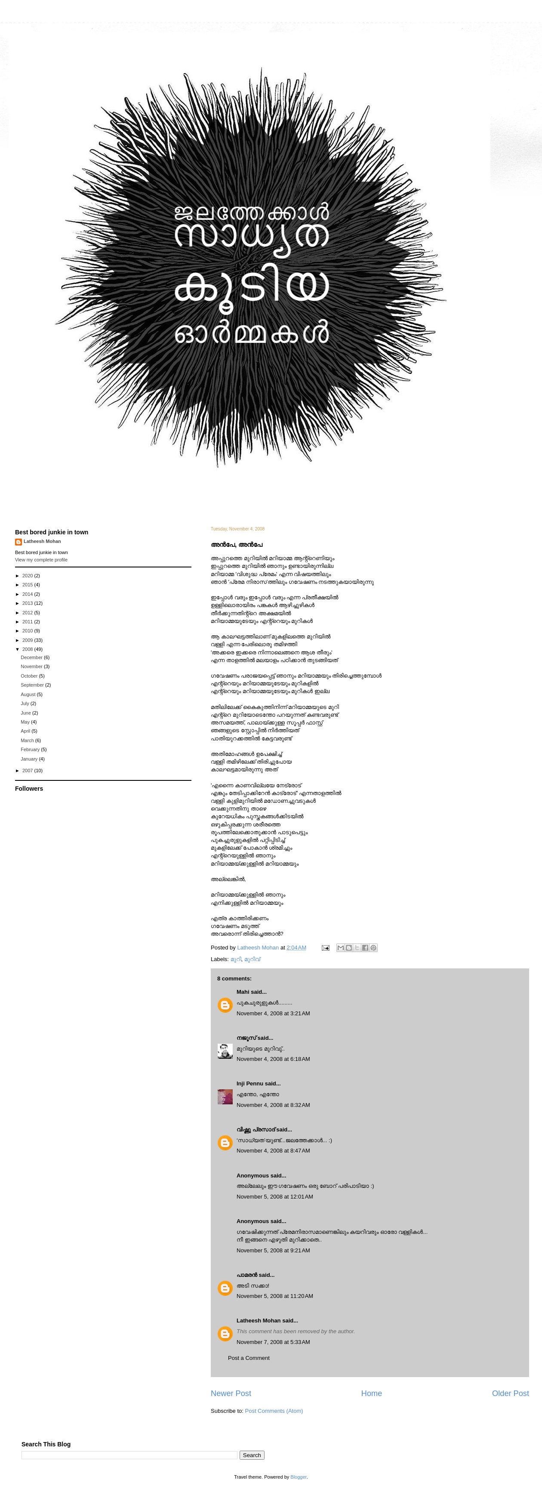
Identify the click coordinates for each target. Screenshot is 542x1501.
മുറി (236, 959)
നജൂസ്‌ (246, 1038)
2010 (28, 630)
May (26, 721)
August (29, 694)
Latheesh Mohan (259, 1320)
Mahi (243, 992)
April (26, 731)
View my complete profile (41, 559)
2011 (28, 621)
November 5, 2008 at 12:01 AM (275, 1196)
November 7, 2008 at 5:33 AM (273, 1342)
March (28, 740)
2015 (28, 584)
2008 (28, 649)
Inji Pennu (250, 1083)
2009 (28, 640)
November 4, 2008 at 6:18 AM (273, 1059)
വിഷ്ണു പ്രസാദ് (256, 1129)
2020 (28, 575)
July (26, 703)
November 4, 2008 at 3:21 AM (273, 1013)
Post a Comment (249, 1358)
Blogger (298, 1476)
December (32, 657)
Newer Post (231, 1393)
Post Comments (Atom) (274, 1411)
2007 (28, 770)
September (33, 684)
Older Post (510, 1393)
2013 (28, 603)
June (26, 712)
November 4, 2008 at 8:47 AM (273, 1150)
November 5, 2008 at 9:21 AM (273, 1250)
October (30, 675)
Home (371, 1393)
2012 (28, 612)
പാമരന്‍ (247, 1275)
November (32, 666)
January (30, 758)
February (31, 749)
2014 (28, 594)
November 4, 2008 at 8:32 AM (273, 1105)
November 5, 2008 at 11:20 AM (275, 1296)
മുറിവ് (252, 959)
